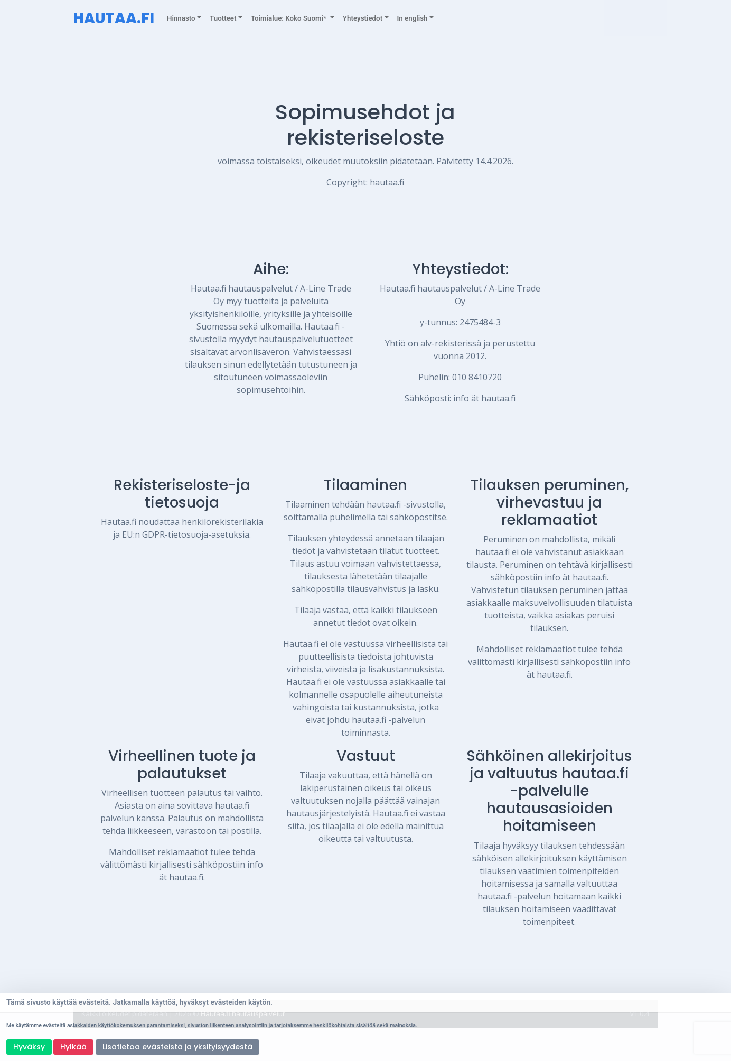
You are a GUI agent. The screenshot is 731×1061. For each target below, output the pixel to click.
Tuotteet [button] (223, 18)
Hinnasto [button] (181, 18)
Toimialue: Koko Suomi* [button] (290, 18)
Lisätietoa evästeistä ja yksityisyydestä (177, 1046)
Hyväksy (29, 1046)
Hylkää (73, 1046)
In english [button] (412, 18)
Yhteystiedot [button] (362, 18)
